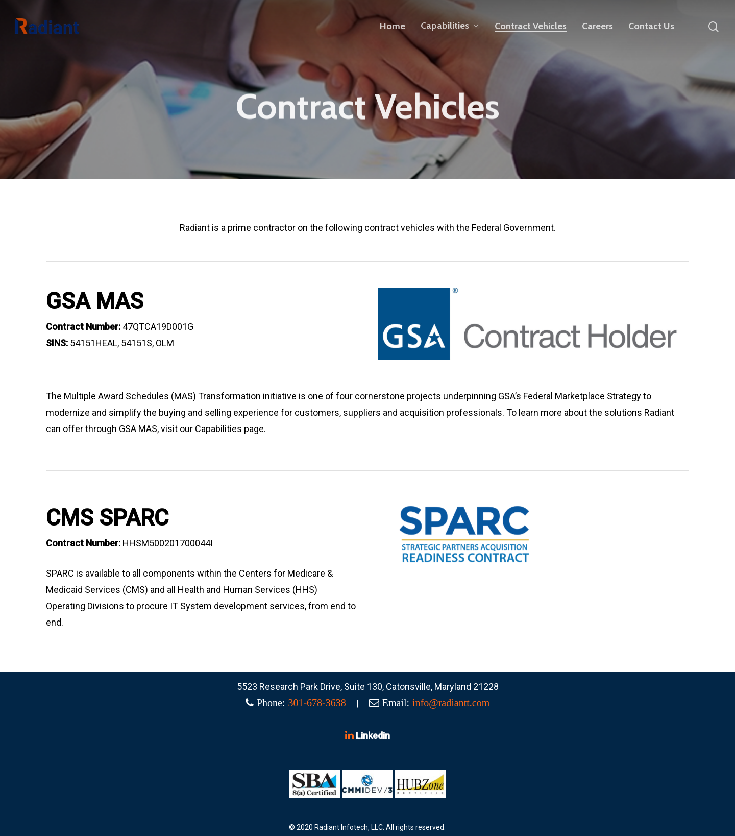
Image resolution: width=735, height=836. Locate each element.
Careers (597, 26)
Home (392, 26)
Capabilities (449, 26)
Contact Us (651, 26)
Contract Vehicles (531, 26)
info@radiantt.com (450, 703)
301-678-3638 (317, 703)
